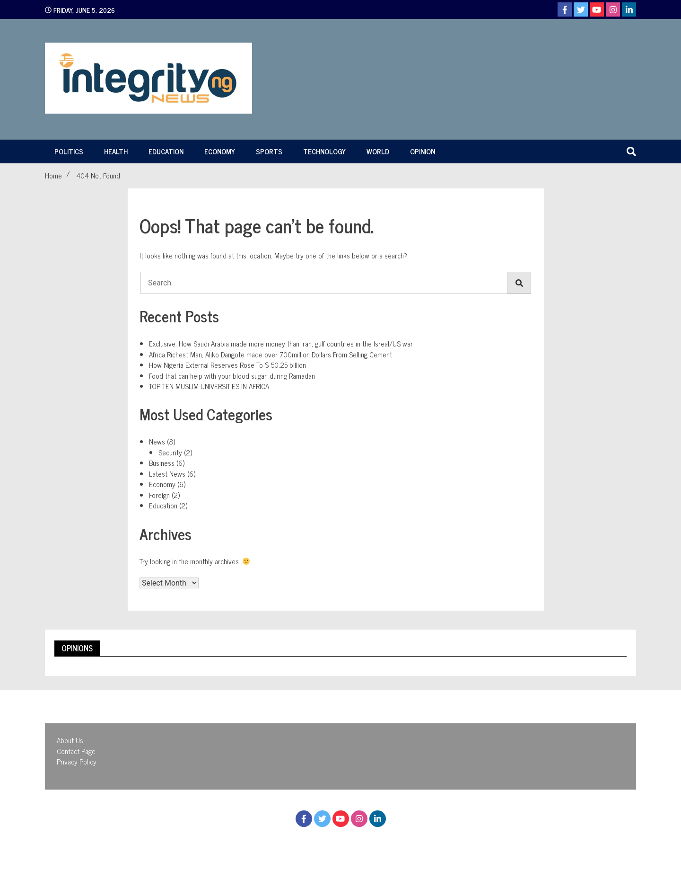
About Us (70, 740)
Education (165, 151)
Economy (219, 151)
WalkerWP (423, 841)
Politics (68, 151)
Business (162, 463)
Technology (324, 151)
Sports (269, 151)
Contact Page (76, 751)
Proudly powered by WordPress (289, 841)
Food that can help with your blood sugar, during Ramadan (232, 376)
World (378, 151)
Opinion (422, 151)
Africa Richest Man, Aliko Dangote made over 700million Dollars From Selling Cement (270, 354)
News (157, 441)
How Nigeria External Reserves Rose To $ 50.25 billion (227, 365)
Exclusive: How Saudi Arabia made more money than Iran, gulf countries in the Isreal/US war (281, 343)
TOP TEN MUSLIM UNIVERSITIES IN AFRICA (209, 386)
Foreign (159, 495)
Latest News (167, 474)
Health (116, 151)
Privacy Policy (76, 761)
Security (170, 452)
